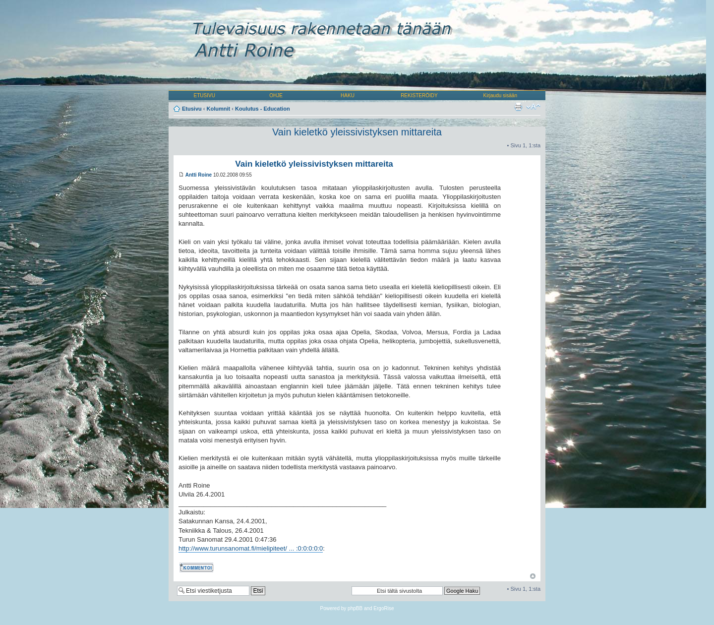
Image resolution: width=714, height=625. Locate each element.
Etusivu (192, 109)
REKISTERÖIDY (419, 95)
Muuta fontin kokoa (533, 106)
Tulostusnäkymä (518, 106)
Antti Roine (198, 175)
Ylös (533, 576)
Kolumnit (219, 109)
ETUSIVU (204, 95)
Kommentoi (197, 567)
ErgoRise (383, 608)
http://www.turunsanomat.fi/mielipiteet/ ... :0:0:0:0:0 (250, 548)
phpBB (355, 608)
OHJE (276, 95)
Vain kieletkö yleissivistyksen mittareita (357, 131)
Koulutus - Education (262, 109)
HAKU (348, 95)
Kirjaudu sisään (500, 95)
